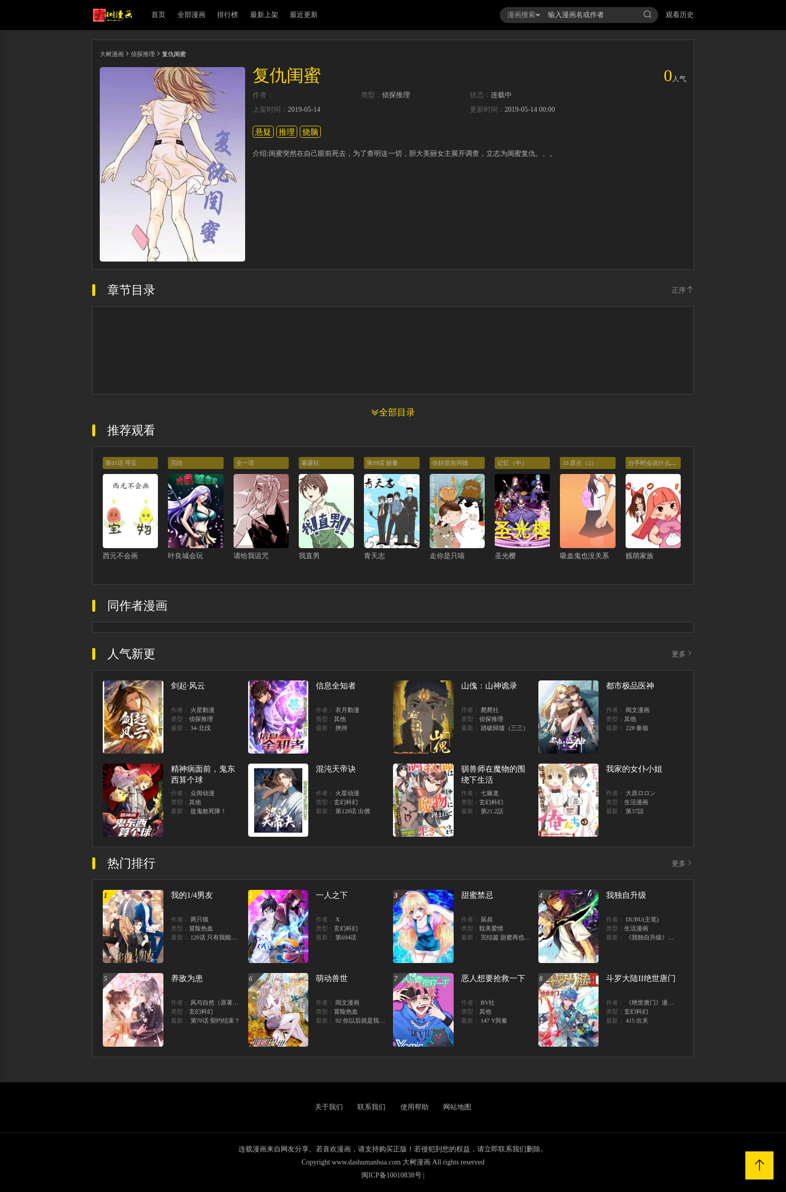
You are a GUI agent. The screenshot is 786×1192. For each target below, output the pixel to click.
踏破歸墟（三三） (505, 728)
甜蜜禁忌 (477, 895)
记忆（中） (512, 462)
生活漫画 (636, 802)
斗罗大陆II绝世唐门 (641, 978)
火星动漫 (347, 793)
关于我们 (329, 1107)
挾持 (341, 728)
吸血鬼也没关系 (584, 556)
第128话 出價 (352, 811)
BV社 (488, 1002)
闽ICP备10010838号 (391, 1175)
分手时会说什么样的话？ (661, 462)
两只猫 (199, 919)
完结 (176, 462)
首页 (158, 15)
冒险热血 (201, 928)
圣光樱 (505, 556)
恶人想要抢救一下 (493, 978)
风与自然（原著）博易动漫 (226, 1002)
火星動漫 (202, 709)
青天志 (374, 556)
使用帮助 (415, 1107)
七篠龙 (490, 793)
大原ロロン (641, 793)
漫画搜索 (523, 15)
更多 (683, 654)
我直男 (309, 556)
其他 (340, 719)
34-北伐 (200, 728)
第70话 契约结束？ (215, 1020)
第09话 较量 (382, 462)
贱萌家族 (640, 556)
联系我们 (371, 1107)
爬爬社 (490, 709)
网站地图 (457, 1107)
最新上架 (264, 15)
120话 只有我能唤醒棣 (219, 937)
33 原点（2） (579, 462)
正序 (683, 290)
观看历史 (680, 15)
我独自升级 (626, 895)
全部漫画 (191, 15)
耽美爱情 (491, 928)
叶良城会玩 (185, 556)
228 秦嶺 (637, 728)
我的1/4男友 (192, 895)
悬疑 (263, 132)
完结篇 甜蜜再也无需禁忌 (514, 937)
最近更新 (304, 15)
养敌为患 (187, 978)
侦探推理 (143, 54)
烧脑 (310, 132)
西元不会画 (120, 556)
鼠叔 (487, 919)
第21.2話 (492, 811)
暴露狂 (310, 462)
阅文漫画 (638, 709)
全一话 (245, 462)
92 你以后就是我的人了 (366, 1020)
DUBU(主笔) (642, 919)
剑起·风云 (188, 685)
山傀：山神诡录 (489, 685)
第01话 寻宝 (121, 462)
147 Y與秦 (494, 1020)
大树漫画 (112, 54)
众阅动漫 (202, 793)
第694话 (345, 937)
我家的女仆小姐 (634, 769)
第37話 (635, 811)
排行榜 (227, 15)
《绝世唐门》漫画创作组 (659, 1002)
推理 (287, 132)
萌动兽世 (332, 978)
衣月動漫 (347, 709)
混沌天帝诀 (336, 769)
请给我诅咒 (251, 556)
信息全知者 (336, 685)
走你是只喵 (447, 556)
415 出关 (637, 1020)
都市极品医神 (630, 685)
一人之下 (332, 895)
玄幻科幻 (346, 802)
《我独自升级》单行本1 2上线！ (668, 937)
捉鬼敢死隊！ (208, 811)
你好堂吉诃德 (450, 462)
